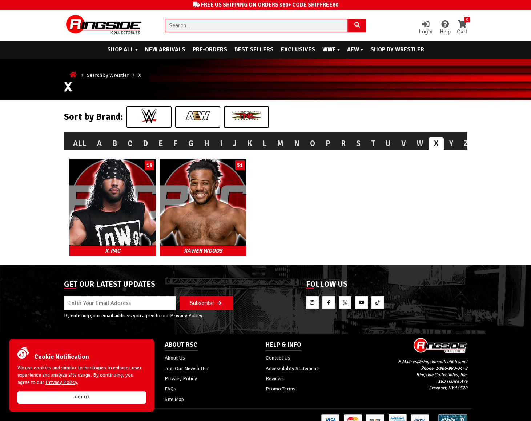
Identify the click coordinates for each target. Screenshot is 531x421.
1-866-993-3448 (451, 358)
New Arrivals (165, 49)
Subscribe (206, 292)
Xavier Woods (186, 239)
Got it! (82, 397)
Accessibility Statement (292, 358)
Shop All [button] (122, 49)
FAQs (170, 379)
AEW (355, 49)
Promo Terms (280, 379)
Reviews (275, 368)
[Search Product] (357, 25)
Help (443, 28)
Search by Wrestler (108, 75)
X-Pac (107, 239)
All (80, 143)
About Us (175, 348)
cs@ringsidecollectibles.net (440, 352)
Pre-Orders (210, 49)
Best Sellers (254, 49)
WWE (331, 49)
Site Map (174, 389)
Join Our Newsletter (187, 358)
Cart (461, 28)
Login (424, 28)
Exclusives (298, 49)
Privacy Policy (186, 305)
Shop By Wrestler (397, 49)
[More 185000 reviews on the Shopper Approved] (452, 414)
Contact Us (278, 348)
